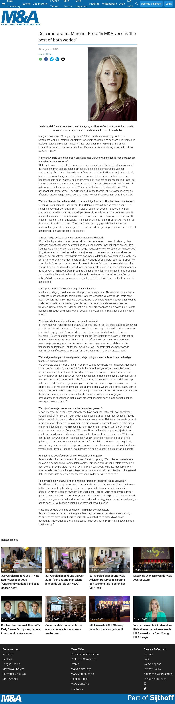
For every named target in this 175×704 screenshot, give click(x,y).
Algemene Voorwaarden (158, 673)
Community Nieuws (14, 673)
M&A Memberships (82, 673)
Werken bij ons (152, 664)
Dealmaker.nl (40, 3)
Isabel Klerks (45, 54)
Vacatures (77, 688)
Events (26, 3)
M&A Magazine (80, 683)
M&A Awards (10, 678)
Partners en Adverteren (85, 654)
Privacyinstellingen (155, 678)
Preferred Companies (83, 659)
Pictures (94, 3)
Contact (148, 654)
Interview (8, 654)
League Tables (11, 664)
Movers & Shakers (13, 669)
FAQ (146, 659)
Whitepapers (109, 3)
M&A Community (81, 669)
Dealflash (7, 659)
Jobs (122, 3)
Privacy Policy (152, 669)
